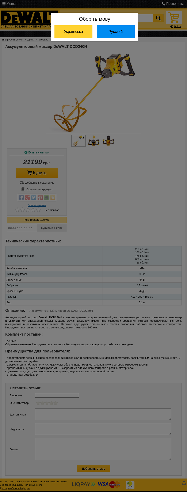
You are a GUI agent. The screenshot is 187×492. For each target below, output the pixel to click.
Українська (73, 32)
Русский (116, 32)
